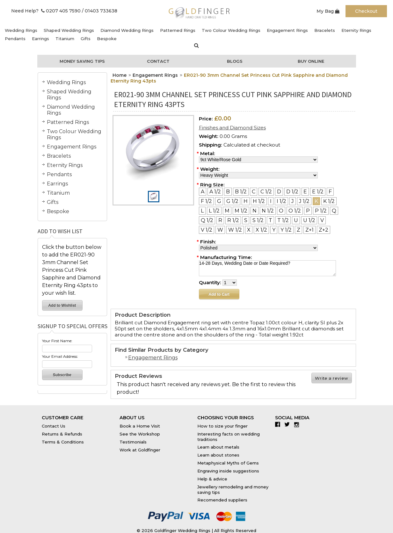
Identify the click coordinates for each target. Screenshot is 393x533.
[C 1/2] (266, 192)
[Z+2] (323, 230)
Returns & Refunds (62, 433)
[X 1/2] (261, 230)
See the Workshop (140, 433)
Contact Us (53, 426)
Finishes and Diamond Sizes (232, 128)
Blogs (235, 61)
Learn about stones (218, 454)
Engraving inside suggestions (228, 470)
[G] (219, 201)
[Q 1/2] (207, 220)
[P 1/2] (321, 211)
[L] (202, 211)
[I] (270, 201)
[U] (296, 220)
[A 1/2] (215, 192)
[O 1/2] (295, 211)
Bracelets (324, 30)
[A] (202, 192)
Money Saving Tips (82, 61)
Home (120, 75)
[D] (279, 192)
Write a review (331, 378)
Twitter (289, 424)
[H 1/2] (259, 201)
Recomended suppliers (222, 499)
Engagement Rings (287, 30)
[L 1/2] (214, 211)
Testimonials (133, 441)
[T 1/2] (283, 220)
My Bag (328, 11)
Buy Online (311, 61)
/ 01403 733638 (99, 11)
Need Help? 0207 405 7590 (46, 11)
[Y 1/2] (286, 230)
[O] (281, 211)
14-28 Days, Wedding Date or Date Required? (267, 268)
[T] (270, 220)
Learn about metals (218, 447)
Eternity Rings (356, 30)
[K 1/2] (329, 201)
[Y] (273, 230)
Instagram (298, 424)
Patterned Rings (177, 30)
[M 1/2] (241, 211)
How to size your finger (222, 426)
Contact (158, 61)
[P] (308, 211)
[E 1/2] (317, 192)
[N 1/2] (268, 211)
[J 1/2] (304, 201)
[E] (305, 192)
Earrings (40, 38)
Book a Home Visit (140, 426)
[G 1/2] (232, 201)
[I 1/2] (281, 201)
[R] (220, 220)
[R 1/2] (233, 220)
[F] (330, 192)
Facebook (279, 424)
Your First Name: (57, 340)
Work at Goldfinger (140, 449)
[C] (253, 192)
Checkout (366, 11)
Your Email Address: (60, 356)
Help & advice (212, 478)
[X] (248, 230)
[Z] (298, 230)
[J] (292, 201)
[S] (245, 220)
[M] (227, 211)
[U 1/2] (309, 220)
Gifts (86, 38)
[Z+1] (309, 230)
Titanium (64, 38)
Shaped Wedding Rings (69, 30)
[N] (254, 211)
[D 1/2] (292, 192)
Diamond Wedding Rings (127, 30)
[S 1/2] (258, 220)
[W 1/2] (235, 230)
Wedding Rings (21, 30)
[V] (322, 220)
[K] (316, 201)
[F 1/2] (206, 201)
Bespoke (107, 38)
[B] (228, 192)
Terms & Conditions (63, 441)
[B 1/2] (241, 192)
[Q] (334, 211)
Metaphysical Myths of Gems (228, 462)
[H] (246, 201)
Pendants (15, 38)
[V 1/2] (206, 230)
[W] (220, 230)
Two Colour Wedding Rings (231, 30)
